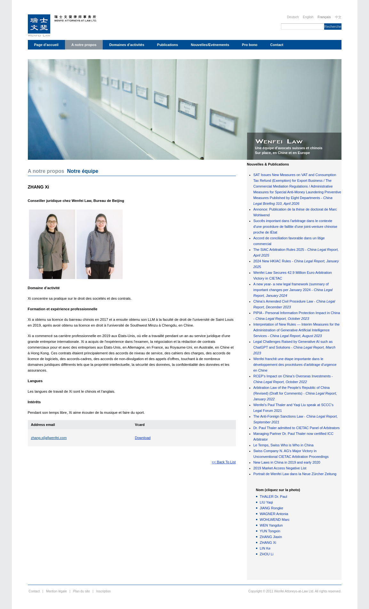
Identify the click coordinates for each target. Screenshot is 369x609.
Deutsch (293, 17)
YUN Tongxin (270, 531)
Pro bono (249, 45)
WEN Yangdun (271, 525)
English (308, 17)
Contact (276, 45)
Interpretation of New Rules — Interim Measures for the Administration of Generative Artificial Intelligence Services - (296, 330)
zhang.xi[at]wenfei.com (49, 438)
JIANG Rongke (271, 508)
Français (324, 17)
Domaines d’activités (126, 45)
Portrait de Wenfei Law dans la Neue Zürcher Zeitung (295, 474)
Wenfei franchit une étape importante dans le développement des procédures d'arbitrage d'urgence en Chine (295, 364)
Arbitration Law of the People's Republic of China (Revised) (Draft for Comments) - (295, 393)
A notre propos (83, 45)
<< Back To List (224, 462)
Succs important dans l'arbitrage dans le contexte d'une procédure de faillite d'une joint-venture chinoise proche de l (295, 226)
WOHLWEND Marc (275, 519)
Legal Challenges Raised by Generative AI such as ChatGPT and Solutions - (294, 347)
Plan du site (81, 591)
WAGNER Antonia (274, 514)
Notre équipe (82, 171)
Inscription (103, 591)
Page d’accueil (46, 45)
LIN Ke (265, 548)
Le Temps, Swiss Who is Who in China (283, 445)
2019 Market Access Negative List (280, 468)
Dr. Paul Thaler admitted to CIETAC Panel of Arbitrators (296, 428)
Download (143, 438)
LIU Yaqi (266, 502)
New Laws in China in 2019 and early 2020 (286, 462)
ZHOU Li (267, 554)
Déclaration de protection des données (66, 54)
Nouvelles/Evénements (210, 45)
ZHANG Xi (268, 542)
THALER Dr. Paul (273, 496)
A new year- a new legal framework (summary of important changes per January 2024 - (293, 289)
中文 (338, 17)
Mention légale (56, 591)
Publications (167, 45)
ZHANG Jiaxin (271, 537)
